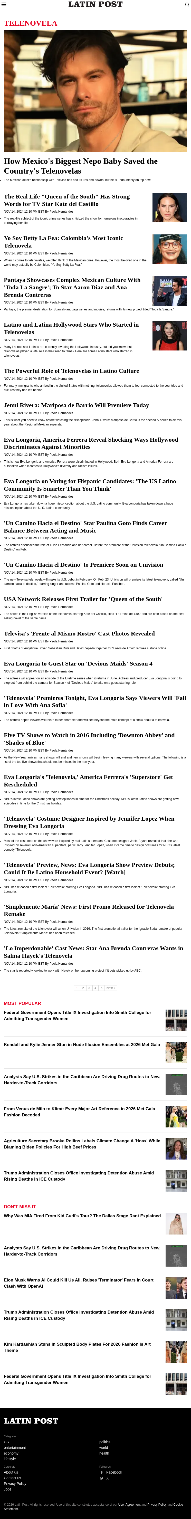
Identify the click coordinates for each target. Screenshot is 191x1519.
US (6, 1442)
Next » (111, 988)
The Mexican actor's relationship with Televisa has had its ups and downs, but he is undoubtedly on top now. (77, 180)
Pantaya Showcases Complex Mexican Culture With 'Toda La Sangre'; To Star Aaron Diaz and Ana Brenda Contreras (72, 287)
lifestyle (10, 1459)
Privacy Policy (15, 1484)
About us (11, 1472)
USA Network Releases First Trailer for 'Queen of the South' (83, 599)
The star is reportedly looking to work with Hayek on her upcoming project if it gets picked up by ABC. (72, 970)
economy (11, 1453)
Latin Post (95, 4)
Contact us (12, 1478)
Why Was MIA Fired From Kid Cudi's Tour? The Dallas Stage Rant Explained (82, 1215)
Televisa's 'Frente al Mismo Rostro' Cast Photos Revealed (79, 633)
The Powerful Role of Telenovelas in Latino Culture (71, 370)
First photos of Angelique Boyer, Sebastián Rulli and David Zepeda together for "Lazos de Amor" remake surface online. (85, 648)
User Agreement (129, 1504)
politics (104, 1442)
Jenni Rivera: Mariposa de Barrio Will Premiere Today (76, 405)
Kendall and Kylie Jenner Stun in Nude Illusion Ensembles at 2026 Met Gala (82, 1044)
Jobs (8, 1489)
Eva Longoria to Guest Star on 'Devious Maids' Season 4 (78, 663)
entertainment (15, 1448)
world (103, 1448)
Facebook (114, 1472)
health (104, 1453)
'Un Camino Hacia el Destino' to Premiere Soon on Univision (83, 564)
